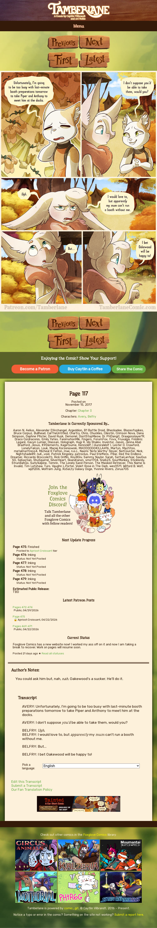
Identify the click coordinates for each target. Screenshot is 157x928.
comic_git (71, 908)
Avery (82, 416)
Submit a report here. (129, 915)
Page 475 (19, 616)
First (63, 60)
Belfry (92, 416)
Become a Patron (35, 369)
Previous (63, 42)
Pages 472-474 (23, 607)
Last (94, 60)
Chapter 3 (85, 411)
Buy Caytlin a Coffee (85, 369)
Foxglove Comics (95, 835)
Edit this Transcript (26, 782)
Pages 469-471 (22, 626)
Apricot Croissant (41, 550)
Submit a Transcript (26, 786)
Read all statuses (53, 653)
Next (94, 42)
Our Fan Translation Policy (31, 790)
